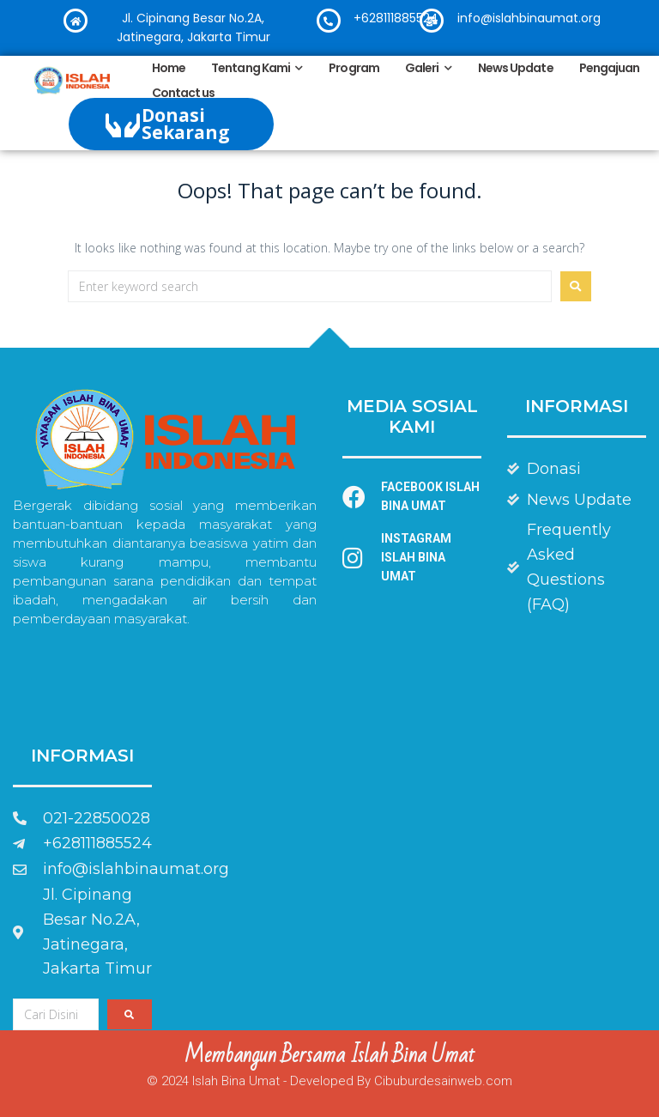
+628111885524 (396, 18)
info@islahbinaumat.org (529, 18)
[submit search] (129, 1014)
